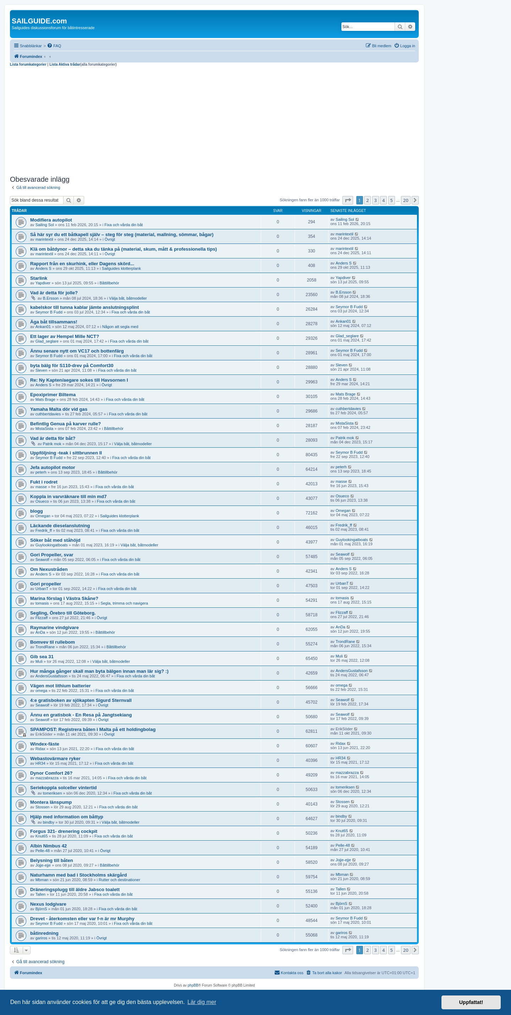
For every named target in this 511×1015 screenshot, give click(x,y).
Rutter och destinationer (119, 880)
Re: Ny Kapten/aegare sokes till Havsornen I (79, 380)
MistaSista (44, 428)
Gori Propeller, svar (51, 554)
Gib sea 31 (42, 656)
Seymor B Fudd (48, 312)
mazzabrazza (47, 778)
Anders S (43, 268)
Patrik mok (52, 444)
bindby (48, 822)
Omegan (42, 516)
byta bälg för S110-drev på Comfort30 (72, 365)
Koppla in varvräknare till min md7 (68, 496)
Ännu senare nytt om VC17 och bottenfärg (77, 351)
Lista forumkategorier (28, 64)
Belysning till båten (51, 860)
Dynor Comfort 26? (51, 773)
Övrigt (110, 239)
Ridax (40, 749)
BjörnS (41, 909)
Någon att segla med (120, 326)
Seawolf (42, 559)
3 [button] (375, 200)
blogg (36, 511)
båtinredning (44, 933)
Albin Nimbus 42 (48, 845)
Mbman (42, 880)
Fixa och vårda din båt (123, 225)
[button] (347, 200)
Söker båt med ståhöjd (55, 540)
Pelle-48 (42, 850)
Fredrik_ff (43, 530)
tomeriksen (52, 793)
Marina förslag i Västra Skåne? (64, 598)
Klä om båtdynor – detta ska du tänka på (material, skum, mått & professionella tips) (123, 249)
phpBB (193, 985)
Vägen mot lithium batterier (60, 685)
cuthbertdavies (48, 414)
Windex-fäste (44, 744)
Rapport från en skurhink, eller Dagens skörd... (82, 263)
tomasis (42, 603)
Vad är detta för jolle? (54, 292)
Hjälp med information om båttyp (66, 816)
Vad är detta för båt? (53, 438)
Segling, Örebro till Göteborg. (63, 613)
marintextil (44, 239)
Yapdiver (43, 283)
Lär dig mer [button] (201, 1002)
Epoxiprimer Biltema (53, 394)
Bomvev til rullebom (52, 642)
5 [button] (391, 200)
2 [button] (367, 200)
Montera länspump (51, 802)
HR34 (40, 763)
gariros (41, 938)
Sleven (41, 370)
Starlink (38, 278)
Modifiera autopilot (51, 220)
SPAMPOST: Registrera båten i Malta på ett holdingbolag (93, 729)
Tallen (40, 894)
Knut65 (41, 836)
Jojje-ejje (43, 865)
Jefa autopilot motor (52, 467)
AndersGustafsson (51, 676)
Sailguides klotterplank (121, 268)
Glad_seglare (47, 341)
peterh (40, 472)
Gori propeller (45, 583)
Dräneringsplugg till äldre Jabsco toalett (75, 889)
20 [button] (405, 200)
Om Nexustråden (49, 569)
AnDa (40, 632)
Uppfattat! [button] (471, 1002)
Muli (39, 661)
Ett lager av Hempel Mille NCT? (64, 336)
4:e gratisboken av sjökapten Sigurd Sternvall (81, 700)
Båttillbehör (109, 283)
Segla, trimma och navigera (124, 603)
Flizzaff (41, 618)
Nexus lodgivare (48, 904)
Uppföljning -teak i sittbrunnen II (66, 452)
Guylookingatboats (51, 545)
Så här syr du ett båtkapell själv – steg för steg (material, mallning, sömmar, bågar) (122, 234)
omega (41, 690)
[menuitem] (54, 46)
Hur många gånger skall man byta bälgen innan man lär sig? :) (99, 671)
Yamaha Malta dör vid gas (58, 409)
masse (41, 487)
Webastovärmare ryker (55, 758)
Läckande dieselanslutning (60, 525)
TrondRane (45, 647)
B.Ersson (51, 298)
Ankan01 (43, 326)
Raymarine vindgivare (54, 627)
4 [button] (383, 200)
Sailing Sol (44, 225)
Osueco (42, 501)
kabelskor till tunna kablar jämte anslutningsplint (84, 307)
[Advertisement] (214, 120)
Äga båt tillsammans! (53, 321)
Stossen (42, 807)
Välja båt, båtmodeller (128, 298)
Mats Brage (45, 399)
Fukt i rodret (43, 482)
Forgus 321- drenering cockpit (63, 831)
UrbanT (42, 588)
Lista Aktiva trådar (64, 64)
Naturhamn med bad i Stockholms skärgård (78, 875)
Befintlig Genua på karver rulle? (65, 423)
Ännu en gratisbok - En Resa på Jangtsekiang (81, 714)
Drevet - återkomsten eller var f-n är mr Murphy (82, 918)
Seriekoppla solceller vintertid (63, 787)
